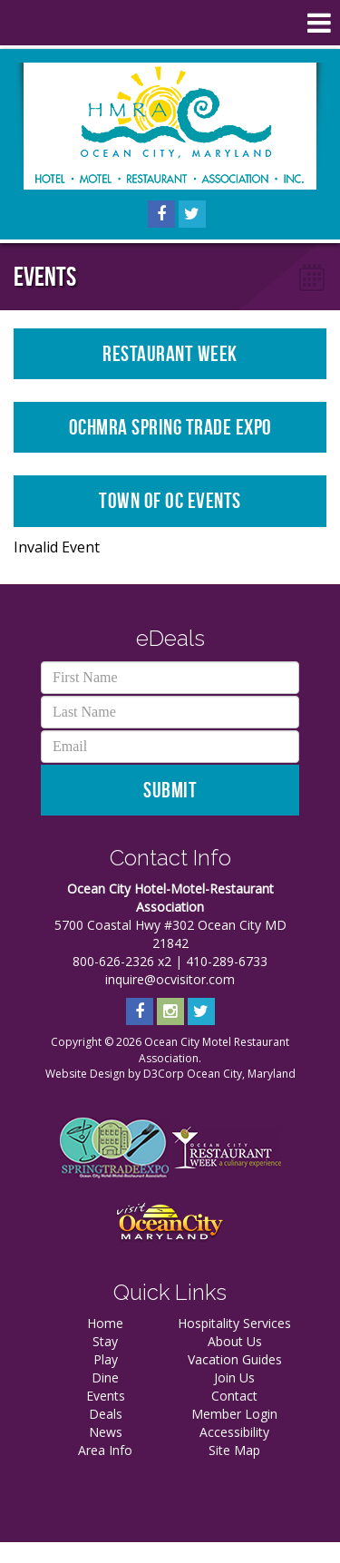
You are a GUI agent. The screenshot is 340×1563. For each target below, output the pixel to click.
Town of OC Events (170, 501)
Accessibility (234, 1432)
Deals (105, 1413)
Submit (170, 790)
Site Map (234, 1450)
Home (105, 1323)
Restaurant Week (170, 354)
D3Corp (163, 1073)
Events (105, 1395)
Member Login (234, 1413)
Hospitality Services (234, 1323)
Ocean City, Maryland (241, 1073)
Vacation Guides (235, 1359)
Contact (234, 1395)
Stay (105, 1341)
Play (105, 1359)
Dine (105, 1377)
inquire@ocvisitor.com (170, 979)
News (105, 1432)
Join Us (234, 1377)
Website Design (85, 1073)
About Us (235, 1341)
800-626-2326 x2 (122, 961)
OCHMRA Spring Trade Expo (170, 427)
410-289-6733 (226, 961)
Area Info (105, 1450)
